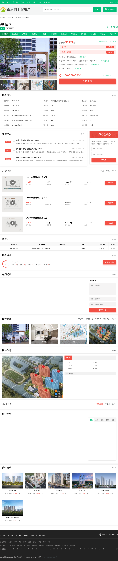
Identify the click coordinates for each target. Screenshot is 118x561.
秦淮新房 (18, 17)
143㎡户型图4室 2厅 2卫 (36, 198)
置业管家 (15, 2)
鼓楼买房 (57, 545)
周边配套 (74, 34)
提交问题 (102, 310)
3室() (108, 171)
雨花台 (34, 542)
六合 (49, 542)
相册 (44, 34)
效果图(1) (89, 319)
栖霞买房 (41, 545)
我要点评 (110, 262)
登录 (111, 2)
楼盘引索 (34, 535)
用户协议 (3, 535)
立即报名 (110, 47)
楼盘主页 (5, 34)
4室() (102, 171)
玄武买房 (65, 545)
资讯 (22, 2)
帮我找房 (47, 2)
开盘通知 (106, 61)
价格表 (113, 248)
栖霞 (29, 542)
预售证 (34, 34)
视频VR (113, 34)
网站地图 (42, 535)
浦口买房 (12, 545)
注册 (116, 2)
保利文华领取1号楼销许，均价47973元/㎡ (30, 149)
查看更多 (83, 57)
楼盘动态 (64, 34)
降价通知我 (103, 41)
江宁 (20, 542)
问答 (34, 2)
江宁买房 (27, 545)
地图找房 (111, 9)
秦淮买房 (34, 545)
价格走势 (83, 34)
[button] (1, 85)
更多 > (114, 95)
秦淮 (24, 542)
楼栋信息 (54, 34)
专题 (28, 2)
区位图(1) (98, 319)
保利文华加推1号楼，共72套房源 (27, 140)
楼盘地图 (96, 65)
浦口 (10, 542)
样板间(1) (106, 319)
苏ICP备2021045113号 (50, 557)
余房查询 (78, 68)
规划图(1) (81, 319)
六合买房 (72, 545)
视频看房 (100, 404)
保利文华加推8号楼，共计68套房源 (28, 157)
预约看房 (87, 81)
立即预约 (110, 52)
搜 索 (96, 9)
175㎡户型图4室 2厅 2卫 (36, 218)
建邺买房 (19, 545)
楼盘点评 (103, 34)
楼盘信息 (15, 34)
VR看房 (107, 404)
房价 (39, 2)
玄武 (44, 542)
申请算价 (110, 182)
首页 (3, 2)
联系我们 (26, 535)
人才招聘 (10, 535)
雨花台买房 (49, 545)
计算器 (114, 41)
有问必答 (93, 34)
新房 (8, 2)
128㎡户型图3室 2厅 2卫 (36, 177)
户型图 (24, 34)
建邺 (15, 542)
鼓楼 (39, 542)
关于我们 (18, 535)
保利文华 (26, 17)
